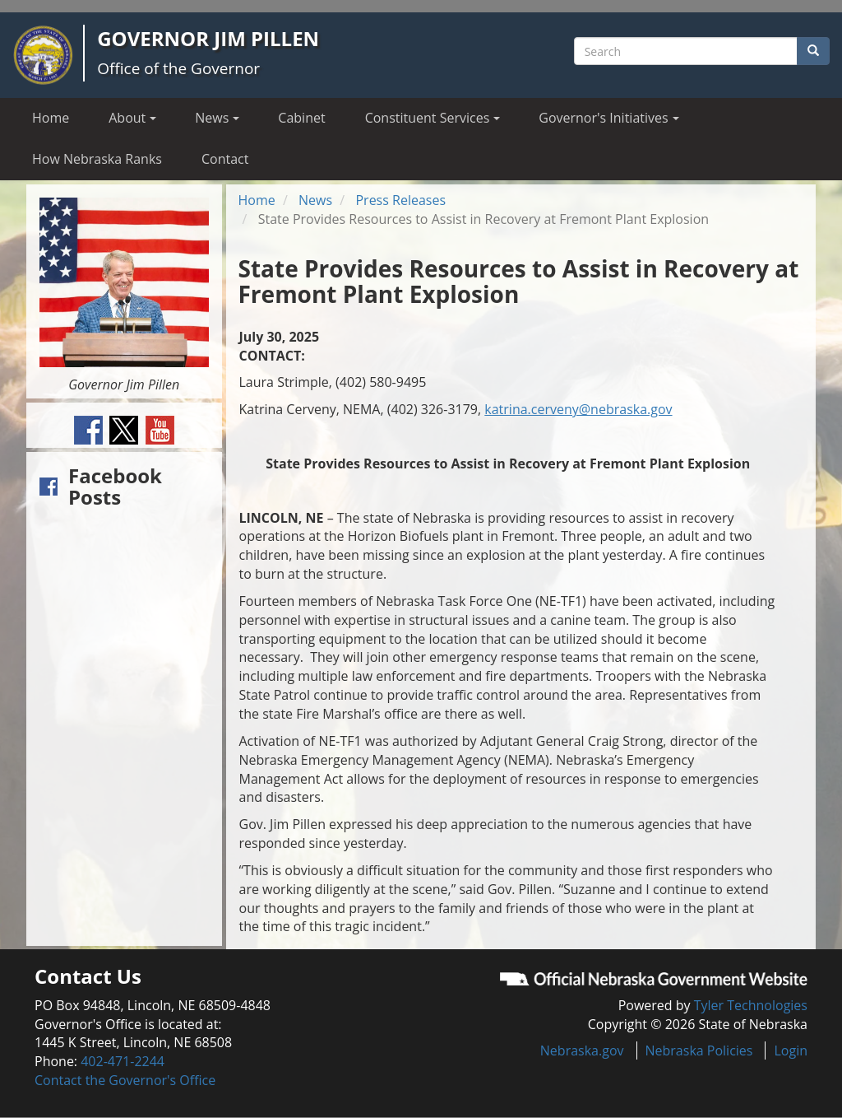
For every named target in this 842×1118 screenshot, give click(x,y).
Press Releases (400, 200)
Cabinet (301, 118)
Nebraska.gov (582, 1050)
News (315, 200)
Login (790, 1050)
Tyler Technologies (750, 1005)
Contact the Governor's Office (125, 1080)
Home (50, 118)
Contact (224, 159)
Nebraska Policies (699, 1050)
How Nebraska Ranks (97, 159)
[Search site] (686, 51)
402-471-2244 (122, 1061)
